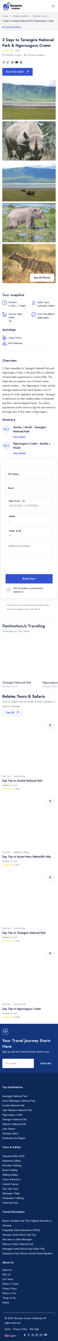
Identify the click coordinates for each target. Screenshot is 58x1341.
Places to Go (9, 1293)
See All (12, 712)
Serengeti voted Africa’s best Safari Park (23, 1249)
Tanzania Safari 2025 (13, 1156)
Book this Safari (17, 72)
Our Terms (7, 1279)
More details (19, 436)
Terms (8, 1329)
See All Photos (42, 277)
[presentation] (29, 565)
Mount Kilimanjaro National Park (18, 1101)
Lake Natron (8, 1129)
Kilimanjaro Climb (11, 1193)
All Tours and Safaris (11, 26)
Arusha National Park (13, 1105)
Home (5, 16)
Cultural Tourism (10, 1184)
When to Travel (10, 1284)
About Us (7, 1270)
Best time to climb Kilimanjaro (17, 1239)
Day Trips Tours (10, 1189)
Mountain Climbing (11, 1165)
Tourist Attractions (11, 1179)
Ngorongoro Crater (12, 1115)
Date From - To (17, 501)
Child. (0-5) (15, 531)
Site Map (34, 1329)
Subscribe (45, 1063)
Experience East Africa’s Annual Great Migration (27, 1253)
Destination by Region (13, 1138)
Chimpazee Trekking (13, 1198)
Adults (12, 516)
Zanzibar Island (10, 1133)
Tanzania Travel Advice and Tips (19, 1235)
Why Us (6, 1274)
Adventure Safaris (20, 16)
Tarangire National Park (14, 1119)
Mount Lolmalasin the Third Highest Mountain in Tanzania (27, 1223)
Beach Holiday (10, 1170)
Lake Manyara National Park (17, 1110)
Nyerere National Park (14, 1124)
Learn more (43, 317)
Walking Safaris (10, 1175)
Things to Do (9, 1298)
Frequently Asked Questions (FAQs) (21, 1230)
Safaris (5, 1302)
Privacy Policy (9, 1288)
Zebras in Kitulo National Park (17, 1244)
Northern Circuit (40, 16)
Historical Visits (10, 1203)
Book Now (29, 579)
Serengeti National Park (14, 1096)
